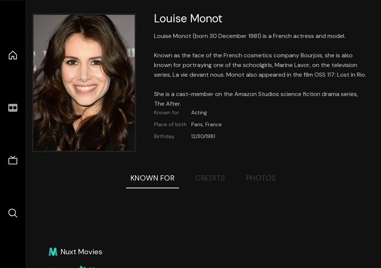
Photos (261, 178)
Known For (153, 178)
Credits (210, 178)
